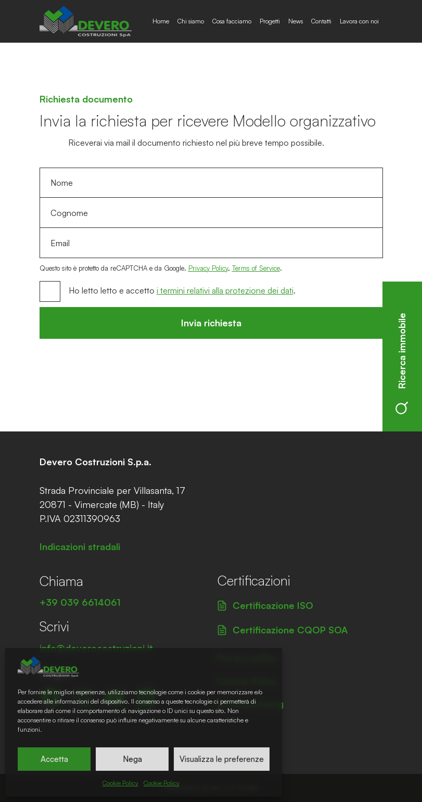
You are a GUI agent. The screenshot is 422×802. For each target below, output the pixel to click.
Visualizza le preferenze (222, 759)
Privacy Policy (208, 268)
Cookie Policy (120, 783)
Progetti (270, 21)
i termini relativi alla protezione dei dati (225, 290)
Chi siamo (190, 21)
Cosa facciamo (231, 21)
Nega (132, 759)
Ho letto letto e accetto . (182, 290)
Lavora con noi (359, 21)
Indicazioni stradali (80, 546)
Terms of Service (256, 268)
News (295, 21)
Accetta (54, 759)
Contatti (321, 21)
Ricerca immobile (401, 363)
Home (160, 21)
